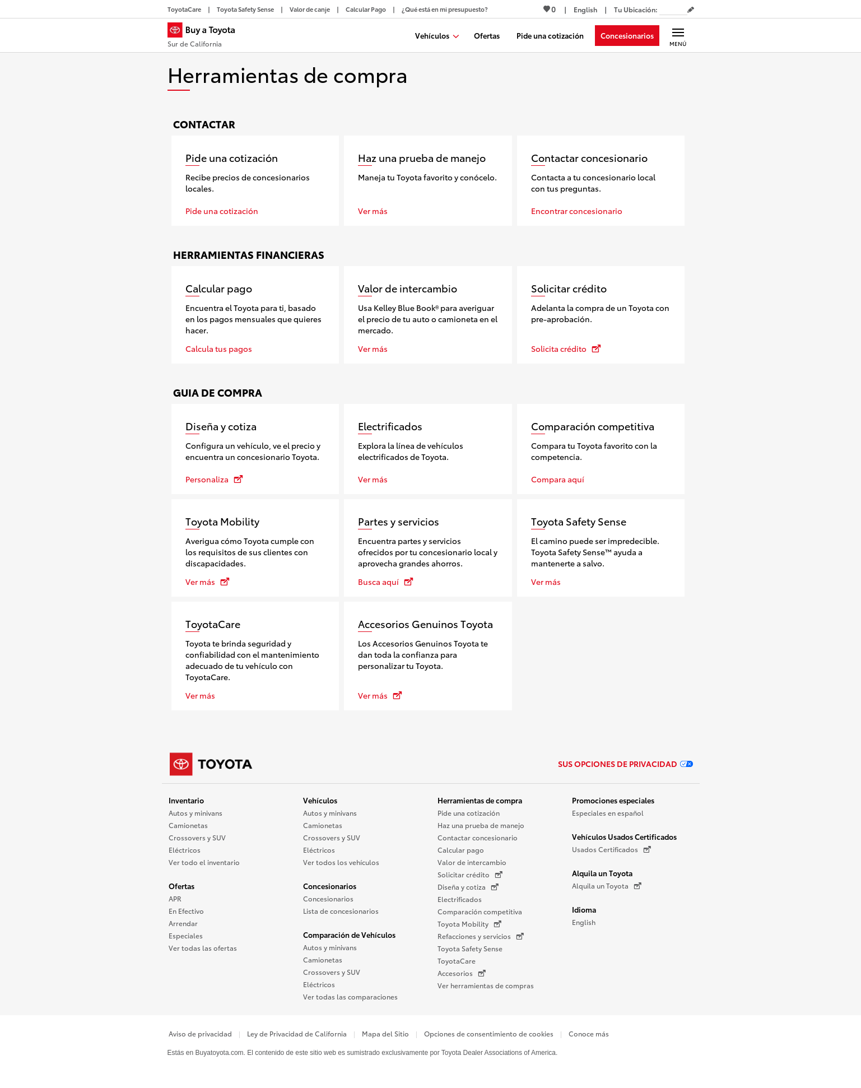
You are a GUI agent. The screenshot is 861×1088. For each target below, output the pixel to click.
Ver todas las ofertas (203, 947)
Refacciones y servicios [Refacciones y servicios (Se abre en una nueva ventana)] (481, 936)
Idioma (584, 909)
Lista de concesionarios (341, 910)
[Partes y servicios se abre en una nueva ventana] (428, 548)
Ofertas (181, 886)
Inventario (186, 800)
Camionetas (188, 825)
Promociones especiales (613, 800)
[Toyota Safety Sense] (601, 548)
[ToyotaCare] (255, 656)
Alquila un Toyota (602, 873)
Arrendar (183, 923)
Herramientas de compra (480, 800)
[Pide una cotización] (255, 180)
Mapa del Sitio (385, 1033)
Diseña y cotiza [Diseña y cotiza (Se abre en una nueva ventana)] (468, 887)
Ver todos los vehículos (341, 862)
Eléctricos (185, 849)
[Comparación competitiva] (601, 449)
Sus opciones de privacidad (625, 764)
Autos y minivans (195, 812)
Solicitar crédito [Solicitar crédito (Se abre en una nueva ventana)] (470, 874)
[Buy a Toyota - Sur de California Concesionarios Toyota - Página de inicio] (206, 36)
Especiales (186, 935)
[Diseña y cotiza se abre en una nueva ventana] (255, 449)
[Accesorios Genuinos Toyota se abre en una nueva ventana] (428, 656)
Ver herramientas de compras (486, 985)
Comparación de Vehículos (349, 934)
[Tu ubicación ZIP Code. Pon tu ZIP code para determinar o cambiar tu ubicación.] (673, 9)
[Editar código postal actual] (690, 10)
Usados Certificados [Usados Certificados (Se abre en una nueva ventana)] (611, 849)
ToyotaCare (457, 960)
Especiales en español (608, 812)
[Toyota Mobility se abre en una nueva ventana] (255, 548)
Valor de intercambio (472, 862)
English (583, 922)
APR (175, 898)
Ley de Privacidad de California (297, 1033)
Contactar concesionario (478, 837)
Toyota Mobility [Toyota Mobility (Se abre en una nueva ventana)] (469, 924)
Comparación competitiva (480, 911)
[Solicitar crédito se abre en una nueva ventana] (601, 315)
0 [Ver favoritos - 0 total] (549, 9)
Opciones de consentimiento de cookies (488, 1033)
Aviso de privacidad (200, 1033)
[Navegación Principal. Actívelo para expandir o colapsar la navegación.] (678, 35)
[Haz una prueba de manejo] (428, 180)
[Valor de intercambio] (428, 315)
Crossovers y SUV (197, 837)
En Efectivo (186, 910)
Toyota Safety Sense (470, 948)
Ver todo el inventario (204, 862)
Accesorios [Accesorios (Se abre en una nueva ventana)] (462, 973)
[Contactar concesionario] (601, 180)
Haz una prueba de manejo (481, 825)
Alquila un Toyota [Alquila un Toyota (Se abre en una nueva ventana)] (606, 886)
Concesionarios (329, 886)
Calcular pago (461, 849)
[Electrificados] (428, 449)
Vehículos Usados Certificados (624, 836)
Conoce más (589, 1033)
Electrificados (460, 899)
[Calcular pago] (255, 315)
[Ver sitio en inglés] (585, 9)
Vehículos (320, 800)
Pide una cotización (469, 812)
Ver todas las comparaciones (350, 996)
